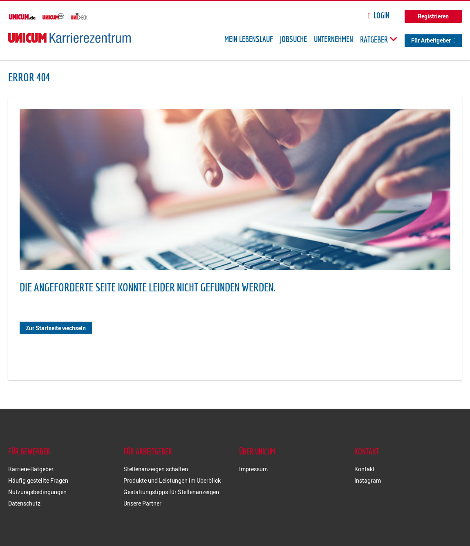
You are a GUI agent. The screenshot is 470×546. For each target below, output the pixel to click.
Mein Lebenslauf (248, 39)
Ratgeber (379, 39)
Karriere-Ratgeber (31, 469)
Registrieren (433, 16)
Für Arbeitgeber (431, 40)
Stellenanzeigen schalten (155, 469)
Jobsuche (293, 39)
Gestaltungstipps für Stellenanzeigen (171, 492)
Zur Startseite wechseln (56, 328)
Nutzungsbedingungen (37, 492)
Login (381, 15)
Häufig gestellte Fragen (38, 480)
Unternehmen (333, 39)
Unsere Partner (142, 503)
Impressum (253, 469)
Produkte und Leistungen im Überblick (172, 480)
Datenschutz (24, 503)
